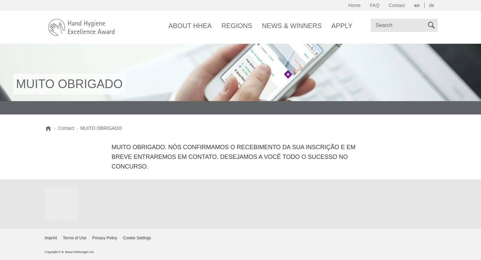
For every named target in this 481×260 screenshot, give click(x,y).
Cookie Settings (137, 238)
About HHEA (190, 25)
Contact (397, 5)
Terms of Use (75, 238)
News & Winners (292, 25)
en (417, 5)
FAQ (374, 5)
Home (354, 5)
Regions (236, 25)
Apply (341, 25)
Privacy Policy (104, 238)
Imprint (51, 238)
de (431, 5)
